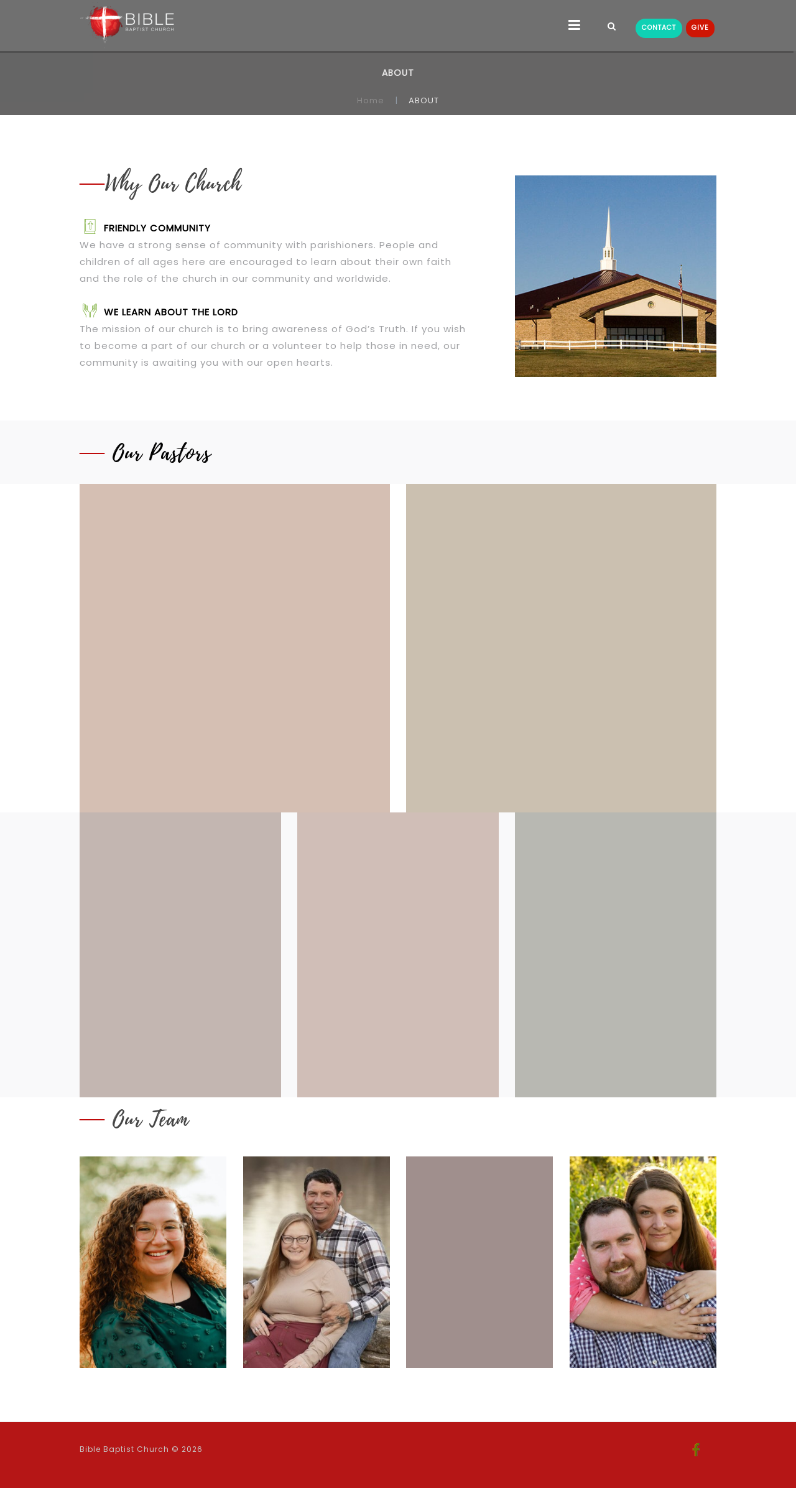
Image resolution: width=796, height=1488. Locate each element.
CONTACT (659, 27)
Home (370, 100)
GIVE (700, 27)
